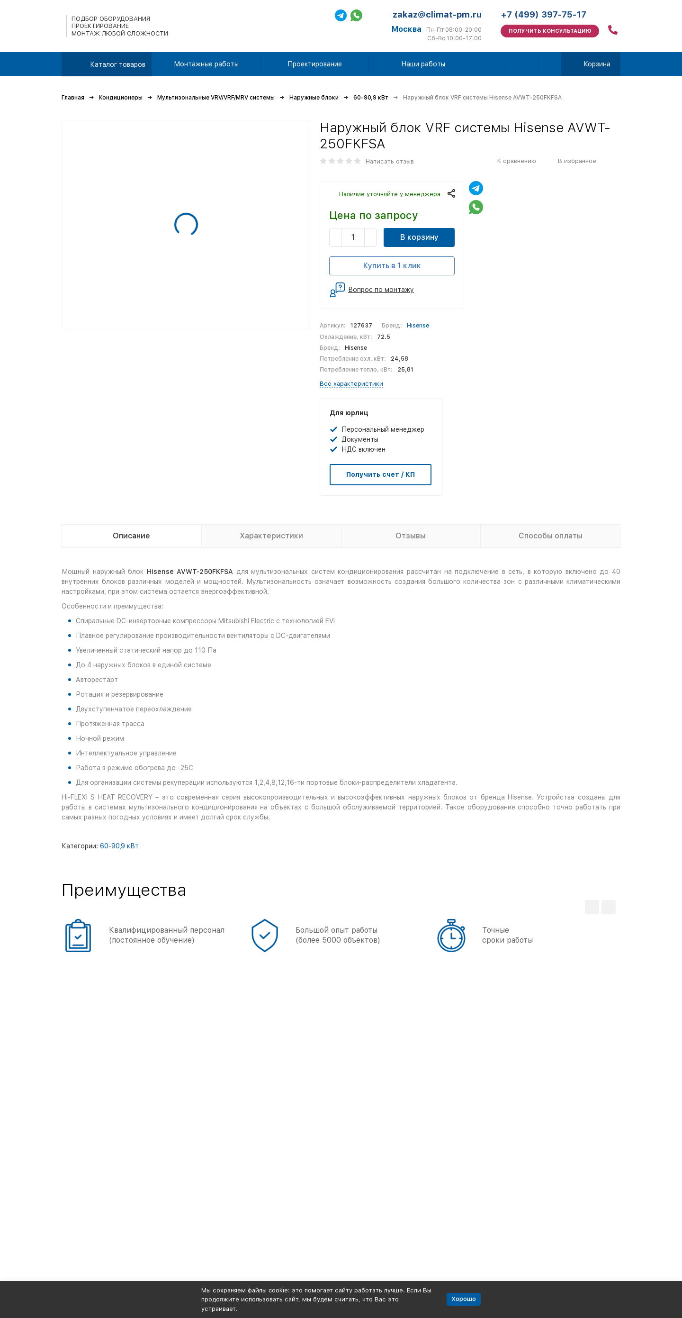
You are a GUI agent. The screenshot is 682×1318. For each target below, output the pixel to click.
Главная (73, 97)
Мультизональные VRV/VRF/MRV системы (216, 97)
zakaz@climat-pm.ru (437, 14)
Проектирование (314, 64)
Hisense (418, 325)
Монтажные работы (206, 64)
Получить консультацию (550, 31)
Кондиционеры (121, 97)
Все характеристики (351, 383)
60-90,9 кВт (370, 97)
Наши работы (423, 64)
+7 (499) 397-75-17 (543, 14)
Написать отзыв (390, 161)
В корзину (419, 237)
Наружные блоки (314, 97)
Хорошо (463, 1298)
